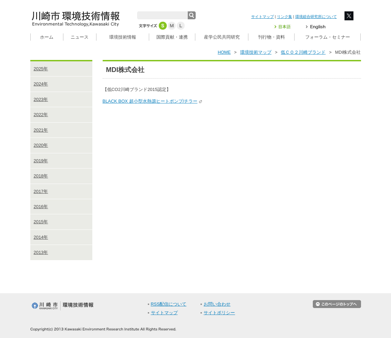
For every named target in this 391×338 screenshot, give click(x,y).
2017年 (41, 191)
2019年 (41, 160)
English (316, 26)
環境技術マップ (255, 52)
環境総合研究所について (316, 16)
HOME (224, 52)
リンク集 (284, 16)
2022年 (41, 114)
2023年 (41, 99)
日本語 (286, 26)
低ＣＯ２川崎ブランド (303, 52)
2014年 (41, 237)
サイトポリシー (219, 312)
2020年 (41, 145)
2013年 (41, 252)
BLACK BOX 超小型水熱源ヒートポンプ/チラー (153, 101)
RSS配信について (169, 304)
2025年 (41, 68)
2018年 (41, 175)
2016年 (41, 206)
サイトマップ (262, 16)
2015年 (41, 221)
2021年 (41, 130)
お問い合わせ (217, 304)
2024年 (41, 83)
